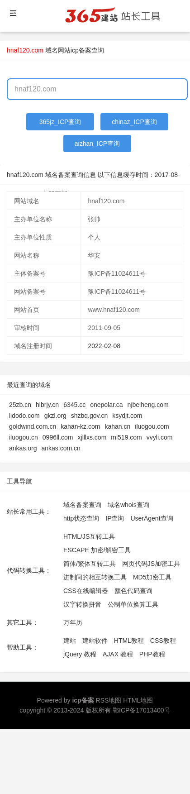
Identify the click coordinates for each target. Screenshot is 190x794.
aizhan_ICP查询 (97, 143)
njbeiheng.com (148, 404)
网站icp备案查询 (81, 50)
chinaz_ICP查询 (134, 121)
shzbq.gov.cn (89, 415)
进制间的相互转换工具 (95, 577)
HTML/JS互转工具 (89, 536)
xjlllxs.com (92, 437)
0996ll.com (58, 437)
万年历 (72, 622)
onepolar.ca (106, 404)
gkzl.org (55, 415)
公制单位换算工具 (133, 604)
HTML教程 (129, 640)
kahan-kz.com (80, 426)
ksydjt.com (127, 415)
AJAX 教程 (118, 654)
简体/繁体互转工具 (89, 563)
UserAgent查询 (151, 518)
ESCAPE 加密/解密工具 (97, 550)
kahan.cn (117, 426)
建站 (69, 640)
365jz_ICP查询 (60, 121)
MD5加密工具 (152, 577)
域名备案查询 (82, 504)
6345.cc (74, 404)
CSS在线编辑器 (85, 590)
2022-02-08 (104, 345)
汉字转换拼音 (82, 604)
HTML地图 (138, 700)
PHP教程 (152, 654)
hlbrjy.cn (47, 404)
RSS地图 (109, 700)
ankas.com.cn (60, 448)
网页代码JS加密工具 (151, 563)
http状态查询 (81, 518)
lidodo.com (24, 415)
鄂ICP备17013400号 (142, 710)
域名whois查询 (128, 504)
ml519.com (126, 437)
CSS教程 (163, 640)
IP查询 (114, 518)
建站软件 (95, 640)
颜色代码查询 (133, 590)
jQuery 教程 (79, 654)
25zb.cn (20, 404)
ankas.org (23, 448)
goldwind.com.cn (32, 426)
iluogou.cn (23, 437)
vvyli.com (160, 437)
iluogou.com (152, 426)
